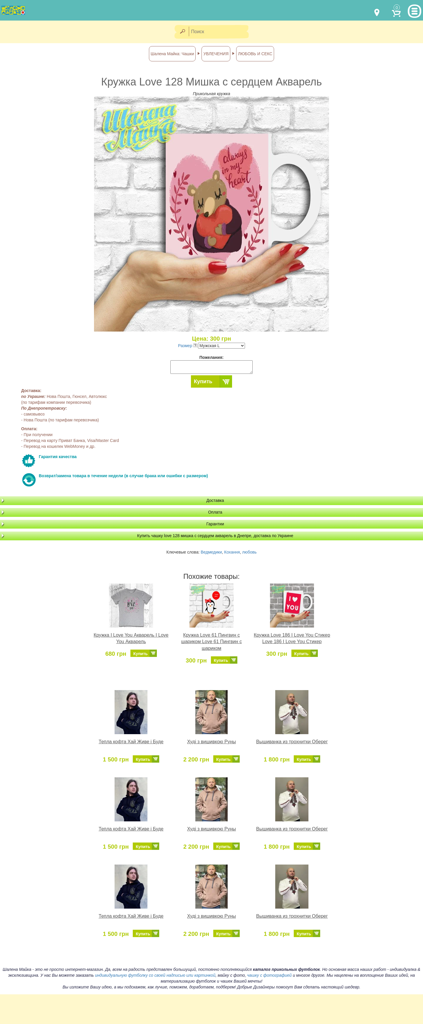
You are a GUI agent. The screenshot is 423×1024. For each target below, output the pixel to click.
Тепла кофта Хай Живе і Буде (131, 741)
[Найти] (182, 32)
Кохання (232, 552)
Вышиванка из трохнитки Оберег (292, 741)
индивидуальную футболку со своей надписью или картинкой (155, 975)
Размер (187, 345)
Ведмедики (211, 552)
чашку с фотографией (269, 975)
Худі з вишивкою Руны (211, 741)
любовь (249, 552)
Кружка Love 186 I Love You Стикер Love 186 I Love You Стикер (292, 638)
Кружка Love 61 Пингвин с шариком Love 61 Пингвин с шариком (211, 642)
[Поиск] (221, 32)
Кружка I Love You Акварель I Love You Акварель (131, 638)
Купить (203, 381)
